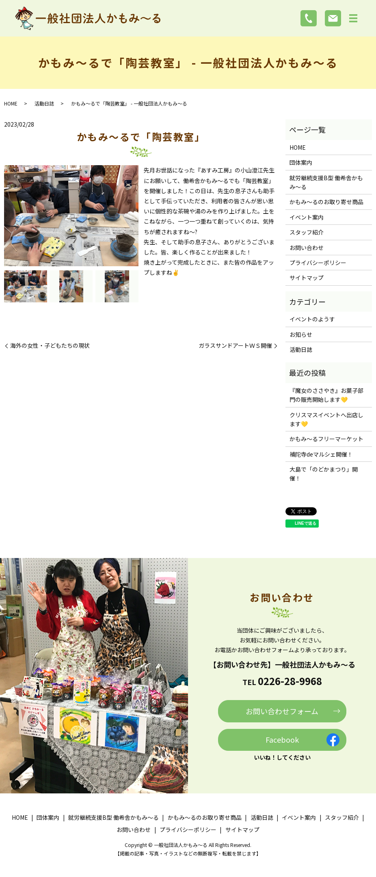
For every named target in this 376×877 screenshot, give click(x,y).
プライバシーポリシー (318, 263)
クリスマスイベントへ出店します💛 (326, 419)
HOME (10, 103)
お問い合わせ (307, 247)
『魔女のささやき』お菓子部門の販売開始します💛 (326, 394)
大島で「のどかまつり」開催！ (324, 473)
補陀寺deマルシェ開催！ (321, 454)
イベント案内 (307, 217)
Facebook (282, 739)
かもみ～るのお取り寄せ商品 (326, 202)
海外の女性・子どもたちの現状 (50, 345)
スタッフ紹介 (307, 232)
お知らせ (301, 334)
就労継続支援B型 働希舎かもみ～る (326, 182)
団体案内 (301, 162)
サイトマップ (307, 278)
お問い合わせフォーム (282, 711)
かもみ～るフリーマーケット (326, 439)
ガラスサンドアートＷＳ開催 (235, 345)
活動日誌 (44, 103)
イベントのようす (312, 319)
